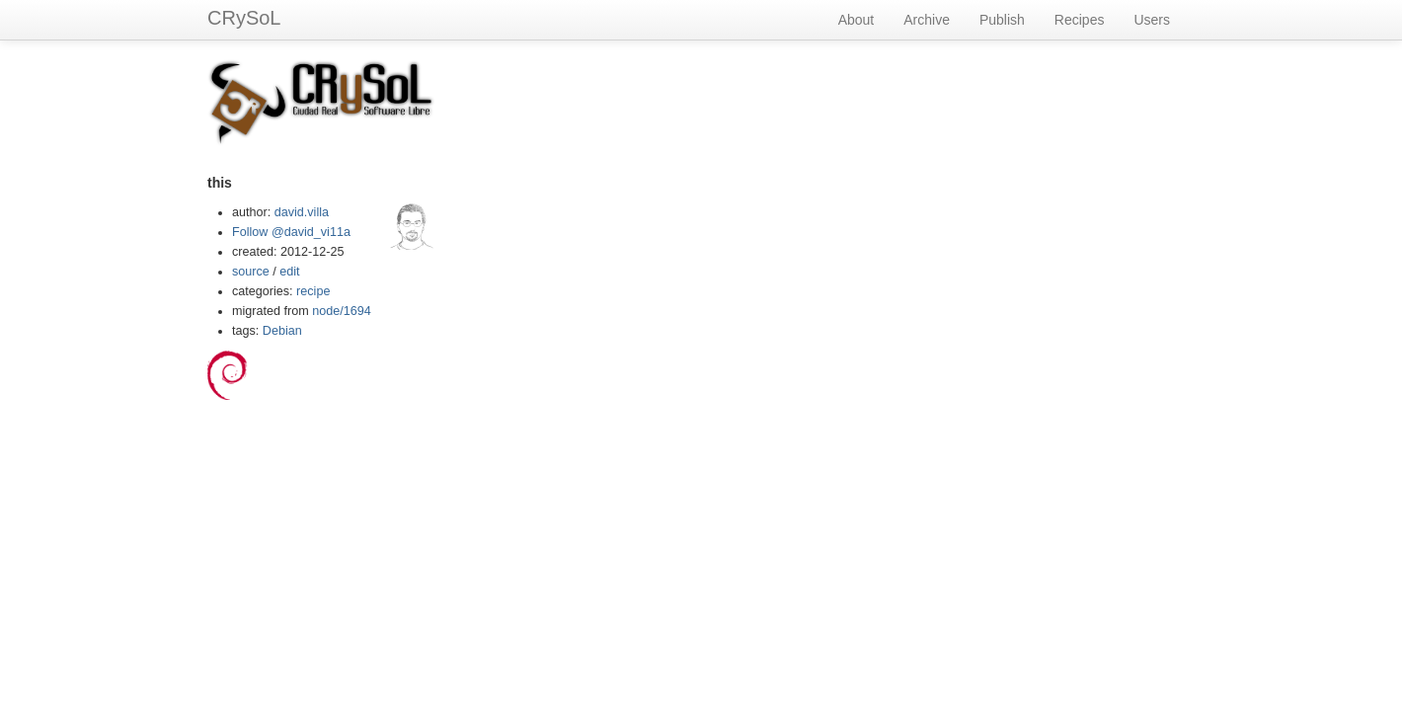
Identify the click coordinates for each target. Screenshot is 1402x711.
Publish (1002, 20)
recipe (313, 291)
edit (289, 271)
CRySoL (243, 18)
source (251, 271)
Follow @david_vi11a (291, 232)
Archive (926, 20)
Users (1151, 20)
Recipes (1079, 20)
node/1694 (341, 311)
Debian (282, 331)
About (856, 20)
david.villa (301, 212)
